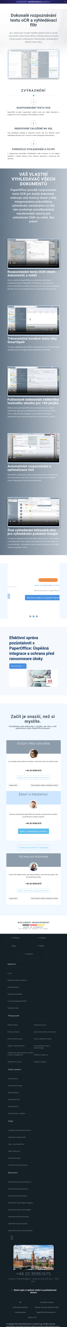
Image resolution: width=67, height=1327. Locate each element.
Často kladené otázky (15, 1086)
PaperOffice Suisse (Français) (17, 1196)
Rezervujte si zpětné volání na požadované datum (33, 1291)
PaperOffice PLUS (14, 1099)
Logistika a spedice (40, 1062)
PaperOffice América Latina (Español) (20, 1230)
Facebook (29, 954)
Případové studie (13, 1008)
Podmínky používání (20, 1307)
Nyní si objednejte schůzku (33, 831)
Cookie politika (20, 1312)
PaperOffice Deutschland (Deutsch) (19, 1182)
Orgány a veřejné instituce (16, 1046)
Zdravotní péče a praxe (15, 1039)
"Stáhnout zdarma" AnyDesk (33, 847)
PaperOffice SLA (13, 1106)
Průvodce (15, 938)
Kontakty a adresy (46, 1302)
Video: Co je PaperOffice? (16, 1144)
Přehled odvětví (13, 1025)
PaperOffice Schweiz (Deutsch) (18, 1189)
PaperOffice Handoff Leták (16, 1137)
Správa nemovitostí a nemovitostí (45, 1032)
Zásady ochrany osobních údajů (47, 1307)
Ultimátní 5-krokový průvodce (18, 1165)
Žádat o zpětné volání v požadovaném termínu (33, 778)
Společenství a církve (14, 1062)
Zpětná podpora (13, 1092)
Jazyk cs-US (32, 1317)
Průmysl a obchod (13, 1032)
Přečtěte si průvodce (33, 596)
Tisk (20, 1302)
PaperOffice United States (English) (19, 1210)
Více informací (18, 666)
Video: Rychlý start (14, 1151)
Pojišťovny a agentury (41, 1055)
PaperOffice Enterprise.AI (46, 1312)
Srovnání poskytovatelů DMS (17, 1001)
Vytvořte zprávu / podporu (16, 1113)
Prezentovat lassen (40, 1025)
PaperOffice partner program (17, 980)
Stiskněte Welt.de (13, 987)
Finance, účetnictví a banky (42, 1039)
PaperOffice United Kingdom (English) (20, 1203)
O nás (9, 973)
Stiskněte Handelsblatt (15, 994)
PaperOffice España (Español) (17, 1224)
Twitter (41, 946)
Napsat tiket (13, 785)
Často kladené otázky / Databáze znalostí (44, 785)
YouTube (42, 938)
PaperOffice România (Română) (18, 1217)
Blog (14, 946)
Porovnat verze (13, 1079)
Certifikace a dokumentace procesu (19, 1130)
